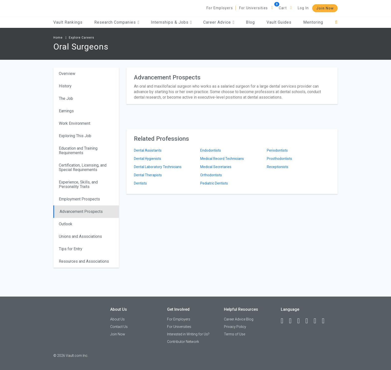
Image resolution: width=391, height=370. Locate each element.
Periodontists (277, 150)
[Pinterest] (317, 321)
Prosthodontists (279, 159)
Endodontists (210, 150)
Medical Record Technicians (222, 159)
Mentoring (313, 22)
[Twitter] (300, 321)
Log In (303, 8)
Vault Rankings (68, 22)
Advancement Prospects (81, 211)
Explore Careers (81, 37)
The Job (66, 98)
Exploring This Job (75, 135)
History (65, 86)
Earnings (66, 111)
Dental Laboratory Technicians (158, 167)
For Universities (253, 8)
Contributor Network (183, 342)
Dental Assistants (148, 150)
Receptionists (277, 167)
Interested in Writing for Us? (188, 334)
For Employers (219, 8)
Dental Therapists (148, 175)
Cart (283, 8)
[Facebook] (284, 321)
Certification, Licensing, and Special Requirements (82, 167)
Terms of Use (234, 334)
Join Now (325, 8)
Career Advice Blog (238, 319)
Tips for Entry (70, 249)
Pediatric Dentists (214, 183)
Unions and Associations (80, 236)
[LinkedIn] (292, 321)
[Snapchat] (325, 321)
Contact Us (119, 327)
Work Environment (74, 123)
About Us (117, 319)
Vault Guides (279, 22)
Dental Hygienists (147, 159)
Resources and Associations (84, 261)
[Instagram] (308, 321)
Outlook (65, 224)
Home (58, 37)
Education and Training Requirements (78, 150)
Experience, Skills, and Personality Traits (78, 184)
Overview (67, 73)
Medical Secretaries (215, 167)
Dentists (140, 183)
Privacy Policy (235, 327)
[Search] (336, 22)
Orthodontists (211, 175)
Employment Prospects (79, 199)
